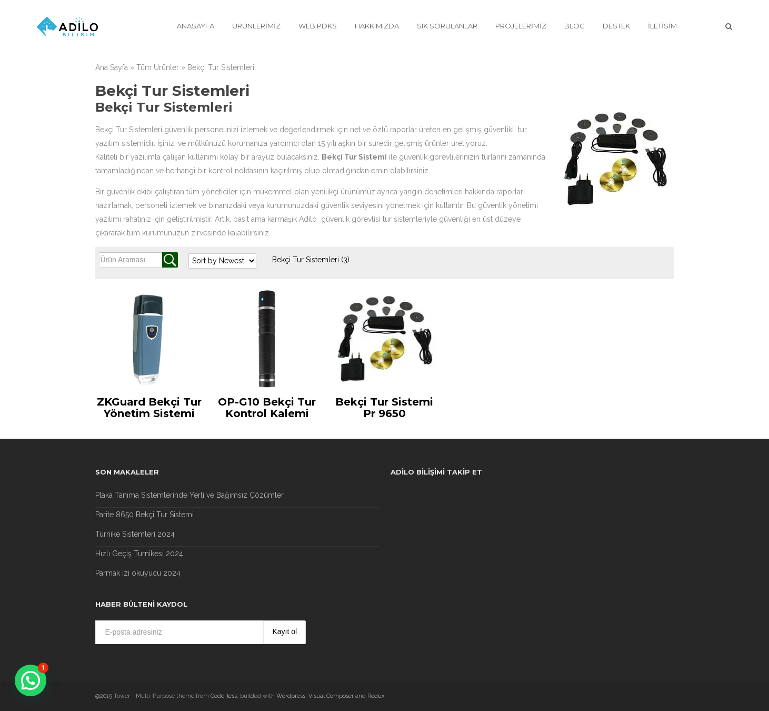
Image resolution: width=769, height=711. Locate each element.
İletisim (662, 26)
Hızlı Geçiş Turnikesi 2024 (139, 553)
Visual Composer (331, 696)
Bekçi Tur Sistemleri (310, 259)
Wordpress (290, 696)
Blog (574, 26)
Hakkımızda (377, 26)
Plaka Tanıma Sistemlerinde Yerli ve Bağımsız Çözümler (189, 495)
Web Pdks (317, 26)
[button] (30, 680)
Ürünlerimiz (256, 26)
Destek (616, 26)
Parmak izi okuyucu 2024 (138, 573)
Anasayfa (195, 26)
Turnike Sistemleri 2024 (135, 534)
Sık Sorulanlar (447, 26)
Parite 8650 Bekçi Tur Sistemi (144, 514)
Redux (376, 696)
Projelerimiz (520, 26)
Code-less (224, 696)
